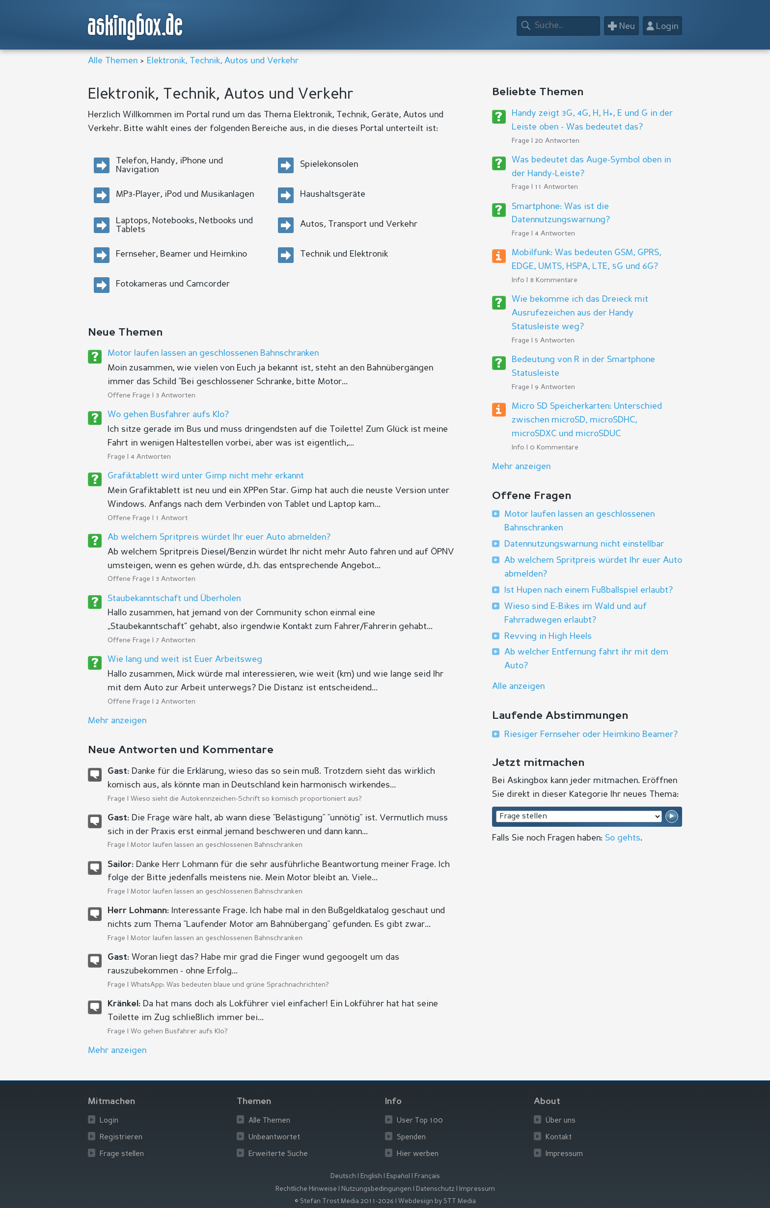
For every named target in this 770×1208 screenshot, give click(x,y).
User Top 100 (420, 1121)
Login (109, 1121)
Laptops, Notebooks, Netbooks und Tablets (184, 225)
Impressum (564, 1154)
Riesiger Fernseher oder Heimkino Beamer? (591, 734)
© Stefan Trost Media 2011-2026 (344, 1201)
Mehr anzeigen (521, 466)
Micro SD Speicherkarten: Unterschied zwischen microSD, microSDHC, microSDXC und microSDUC (587, 420)
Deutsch (343, 1176)
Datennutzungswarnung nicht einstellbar (584, 544)
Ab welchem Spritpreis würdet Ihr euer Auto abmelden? (219, 537)
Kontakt (559, 1137)
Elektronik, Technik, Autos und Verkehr (223, 60)
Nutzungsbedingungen (376, 1189)
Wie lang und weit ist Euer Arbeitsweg (185, 659)
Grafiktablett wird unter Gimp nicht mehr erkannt (206, 476)
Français (427, 1176)
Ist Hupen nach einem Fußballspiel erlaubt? (588, 590)
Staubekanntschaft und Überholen (174, 598)
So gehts (622, 838)
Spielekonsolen (329, 164)
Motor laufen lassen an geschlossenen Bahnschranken (213, 353)
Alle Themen (113, 60)
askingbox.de (135, 26)
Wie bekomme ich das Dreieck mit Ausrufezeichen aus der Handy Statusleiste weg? (580, 313)
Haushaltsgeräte (332, 194)
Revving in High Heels (548, 636)
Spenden (411, 1137)
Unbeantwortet (274, 1137)
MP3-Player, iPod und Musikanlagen (185, 194)
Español (398, 1176)
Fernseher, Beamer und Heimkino (181, 254)
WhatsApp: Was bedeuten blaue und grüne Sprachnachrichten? (230, 984)
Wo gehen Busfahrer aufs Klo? (168, 414)
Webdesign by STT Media (437, 1201)
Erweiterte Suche (278, 1154)
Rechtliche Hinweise (306, 1189)
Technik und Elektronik (344, 254)
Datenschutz (435, 1189)
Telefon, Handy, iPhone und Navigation (169, 165)
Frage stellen (122, 1154)
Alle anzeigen (518, 686)
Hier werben (418, 1154)
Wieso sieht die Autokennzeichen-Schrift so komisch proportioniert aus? (246, 798)
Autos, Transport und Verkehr (358, 224)
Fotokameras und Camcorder (173, 284)
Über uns (561, 1121)
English (371, 1176)
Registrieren (121, 1137)
